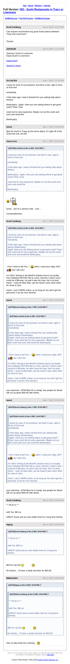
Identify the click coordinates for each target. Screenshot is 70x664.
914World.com (11, 18)
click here (50, 655)
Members (38, 6)
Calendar (46, 6)
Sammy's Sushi (13, 65)
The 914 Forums (26, 18)
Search (30, 6)
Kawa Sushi (11, 60)
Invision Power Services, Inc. (48, 660)
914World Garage (42, 18)
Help (25, 6)
